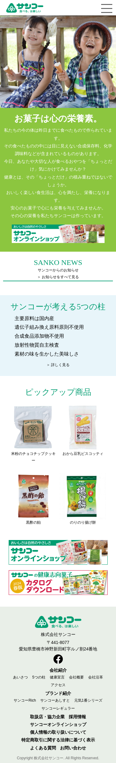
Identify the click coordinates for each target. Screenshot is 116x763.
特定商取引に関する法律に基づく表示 (58, 739)
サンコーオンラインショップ (58, 724)
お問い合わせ (73, 747)
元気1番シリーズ (88, 700)
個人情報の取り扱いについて (58, 732)
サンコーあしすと (55, 700)
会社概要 (76, 677)
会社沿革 (95, 677)
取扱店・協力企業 (47, 716)
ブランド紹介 (58, 693)
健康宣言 (57, 677)
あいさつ (20, 677)
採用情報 (77, 716)
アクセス (58, 685)
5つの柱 (38, 677)
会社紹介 (58, 670)
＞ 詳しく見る (58, 365)
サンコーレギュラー (58, 708)
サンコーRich (25, 700)
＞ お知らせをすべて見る (58, 277)
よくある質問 (43, 747)
